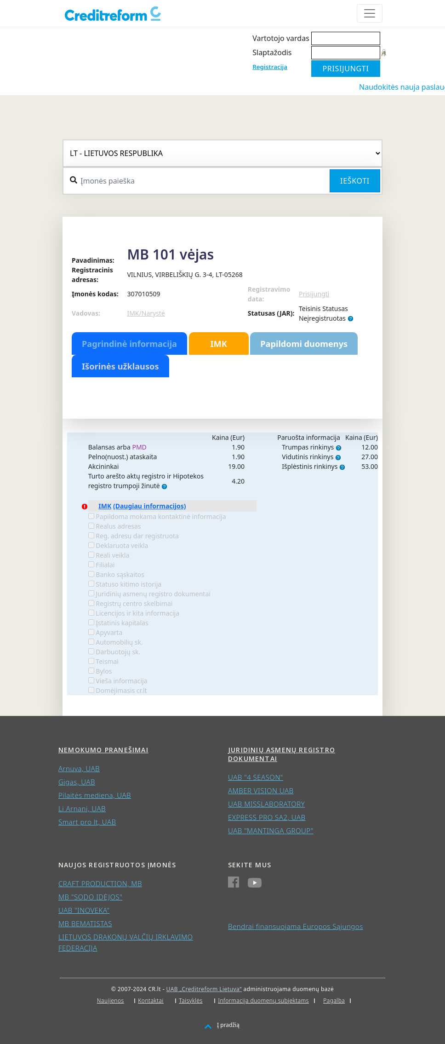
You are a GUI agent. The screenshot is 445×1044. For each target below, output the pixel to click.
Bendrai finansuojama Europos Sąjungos (295, 926)
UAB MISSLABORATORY (266, 803)
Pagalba (334, 1000)
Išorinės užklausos (120, 366)
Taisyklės (190, 1000)
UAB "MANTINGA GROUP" (271, 830)
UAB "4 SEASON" (255, 777)
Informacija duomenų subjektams (263, 1000)
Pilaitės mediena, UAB (94, 795)
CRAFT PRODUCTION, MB (100, 883)
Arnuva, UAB (79, 768)
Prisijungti (314, 293)
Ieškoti (355, 181)
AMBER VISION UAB (261, 790)
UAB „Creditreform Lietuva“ (204, 989)
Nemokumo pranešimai (103, 749)
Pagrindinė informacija (129, 343)
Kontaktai (151, 1000)
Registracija (269, 67)
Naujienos (110, 1000)
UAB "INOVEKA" (83, 910)
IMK (218, 343)
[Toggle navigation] (369, 13)
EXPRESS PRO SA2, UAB (267, 817)
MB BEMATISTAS (85, 923)
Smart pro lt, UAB (87, 821)
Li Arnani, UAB (82, 808)
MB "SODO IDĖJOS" (90, 896)
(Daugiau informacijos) (149, 506)
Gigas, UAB (76, 781)
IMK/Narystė (146, 313)
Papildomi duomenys (304, 343)
